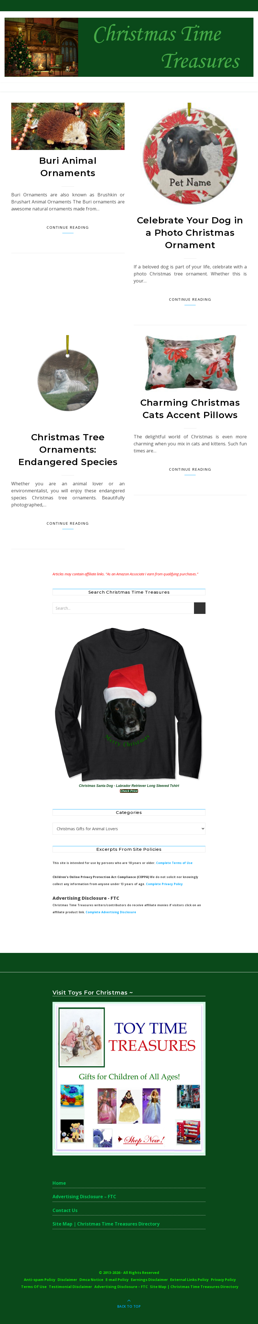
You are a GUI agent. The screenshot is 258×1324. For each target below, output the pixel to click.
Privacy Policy (223, 1279)
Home (59, 1183)
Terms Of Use (34, 1286)
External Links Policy (189, 1279)
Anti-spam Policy (39, 1279)
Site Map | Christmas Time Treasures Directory (105, 1224)
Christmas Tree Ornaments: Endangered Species (68, 449)
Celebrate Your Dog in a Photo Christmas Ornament (190, 232)
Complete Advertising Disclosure (111, 912)
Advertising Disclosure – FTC (84, 1196)
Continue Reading (68, 227)
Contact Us (64, 1210)
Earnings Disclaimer (149, 1279)
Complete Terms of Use (174, 863)
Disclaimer (67, 1279)
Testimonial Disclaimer (70, 1286)
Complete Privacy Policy (164, 884)
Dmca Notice (91, 1279)
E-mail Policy (117, 1279)
